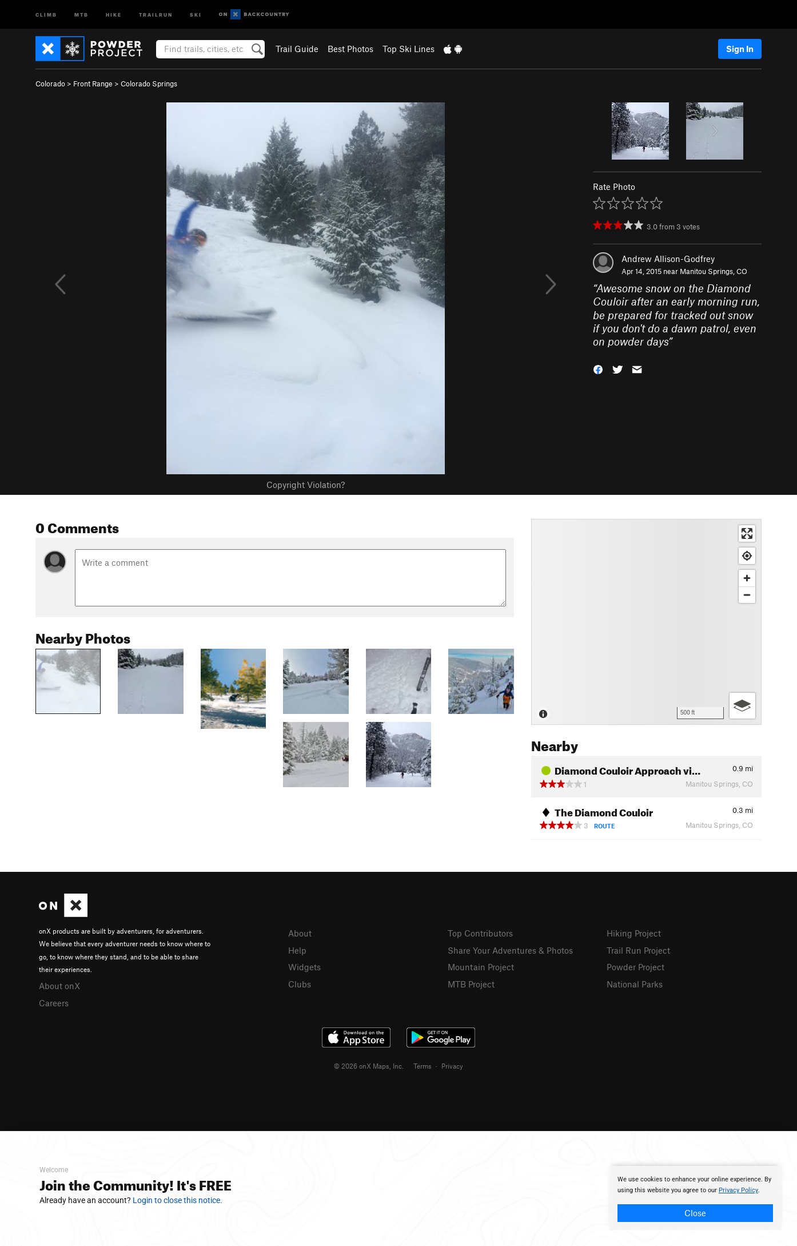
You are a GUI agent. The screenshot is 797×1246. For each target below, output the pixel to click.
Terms (422, 1066)
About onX (59, 986)
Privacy (452, 1066)
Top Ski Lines (408, 48)
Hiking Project (634, 933)
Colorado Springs (149, 83)
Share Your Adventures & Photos (510, 950)
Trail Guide (297, 48)
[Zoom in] (747, 578)
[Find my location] (747, 555)
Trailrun (156, 14)
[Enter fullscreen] (747, 533)
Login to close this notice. (177, 1200)
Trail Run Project (638, 950)
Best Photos (350, 48)
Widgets (304, 967)
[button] (598, 368)
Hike (114, 14)
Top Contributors (480, 933)
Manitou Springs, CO (713, 271)
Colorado (50, 83)
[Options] (742, 706)
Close (695, 1213)
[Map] (646, 621)
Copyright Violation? (305, 484)
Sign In (740, 48)
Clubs (299, 984)
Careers (54, 1003)
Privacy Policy (738, 1190)
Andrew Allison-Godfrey (668, 258)
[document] (695, 1198)
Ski (196, 14)
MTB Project (471, 984)
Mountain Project (481, 967)
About (300, 933)
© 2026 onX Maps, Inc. (369, 1066)
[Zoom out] (747, 594)
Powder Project (635, 967)
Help (297, 950)
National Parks (635, 984)
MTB (81, 14)
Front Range (93, 83)
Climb (46, 14)
